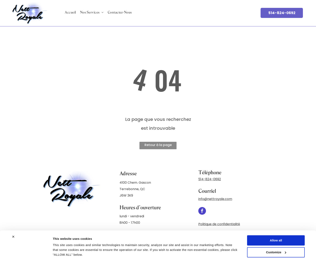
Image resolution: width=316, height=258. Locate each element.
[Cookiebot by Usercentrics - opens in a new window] (26, 250)
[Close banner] (13, 221)
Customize (276, 236)
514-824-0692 (209, 179)
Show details (62, 250)
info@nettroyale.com (215, 199)
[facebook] (202, 211)
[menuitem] (70, 12)
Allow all (276, 224)
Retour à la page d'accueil (158, 146)
